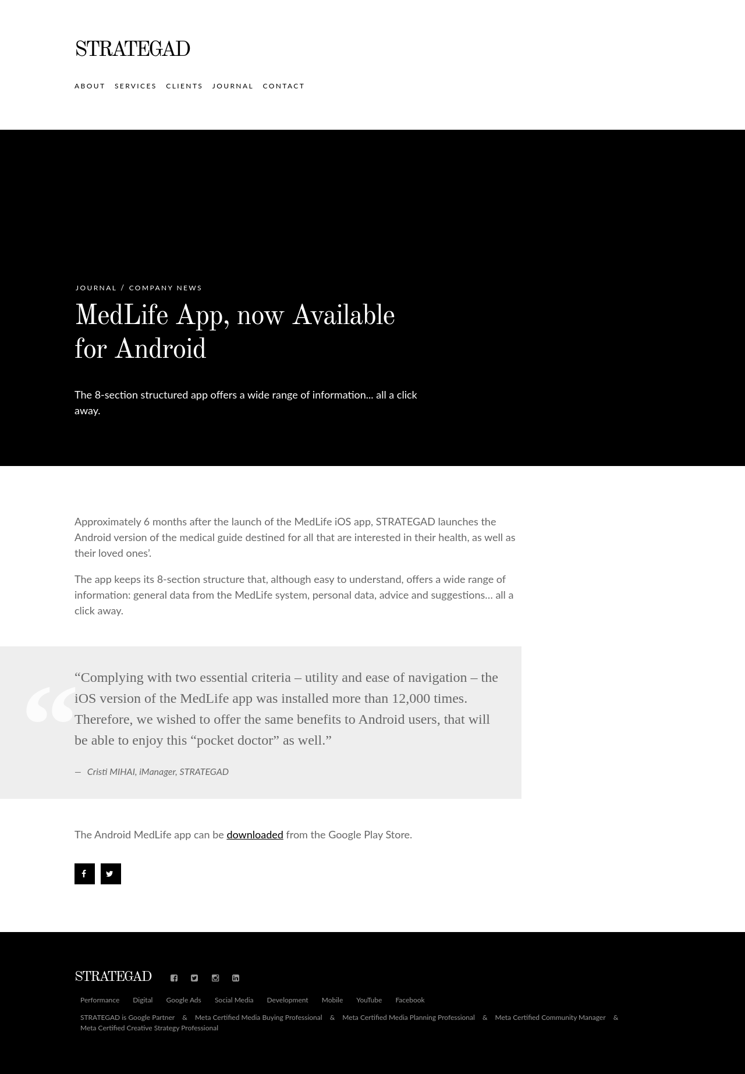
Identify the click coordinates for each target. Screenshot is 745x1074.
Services (136, 85)
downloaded (254, 834)
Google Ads (183, 1000)
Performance (99, 1000)
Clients (184, 85)
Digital (142, 1000)
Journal (233, 85)
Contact (284, 85)
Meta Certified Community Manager (550, 1017)
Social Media (234, 1000)
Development (287, 1000)
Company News (166, 287)
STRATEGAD (131, 50)
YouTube (369, 1000)
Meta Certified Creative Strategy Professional (149, 1028)
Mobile (332, 1000)
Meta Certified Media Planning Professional (408, 1017)
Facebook (409, 1000)
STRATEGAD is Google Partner (127, 1017)
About (89, 85)
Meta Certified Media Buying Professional (258, 1017)
